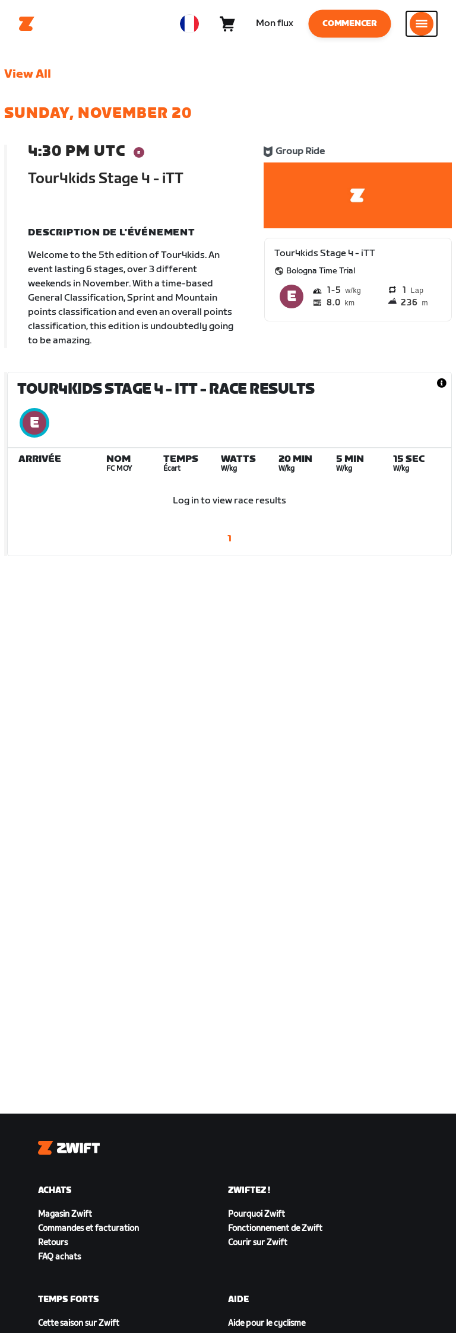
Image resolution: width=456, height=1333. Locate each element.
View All (27, 74)
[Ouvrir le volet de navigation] (421, 23)
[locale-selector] (189, 23)
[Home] (26, 23)
